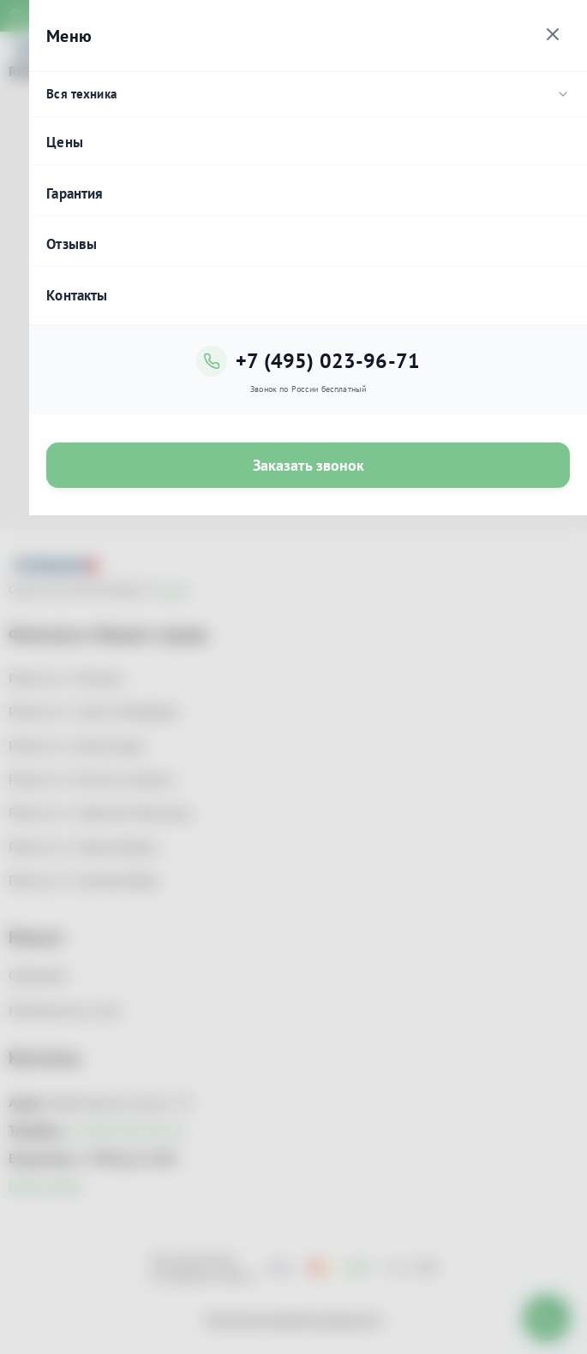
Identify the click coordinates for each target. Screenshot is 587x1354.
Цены (64, 142)
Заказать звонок (308, 465)
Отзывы (71, 244)
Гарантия (74, 193)
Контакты (76, 295)
